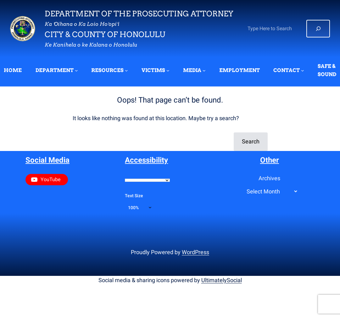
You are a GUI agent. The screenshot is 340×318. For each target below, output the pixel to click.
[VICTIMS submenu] (168, 70)
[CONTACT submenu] (302, 70)
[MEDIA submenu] (204, 70)
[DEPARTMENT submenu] (76, 70)
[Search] (318, 28)
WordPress (195, 252)
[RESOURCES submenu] (126, 70)
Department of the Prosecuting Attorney (139, 13)
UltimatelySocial (221, 280)
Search (250, 141)
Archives (269, 178)
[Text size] (140, 207)
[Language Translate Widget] (147, 180)
